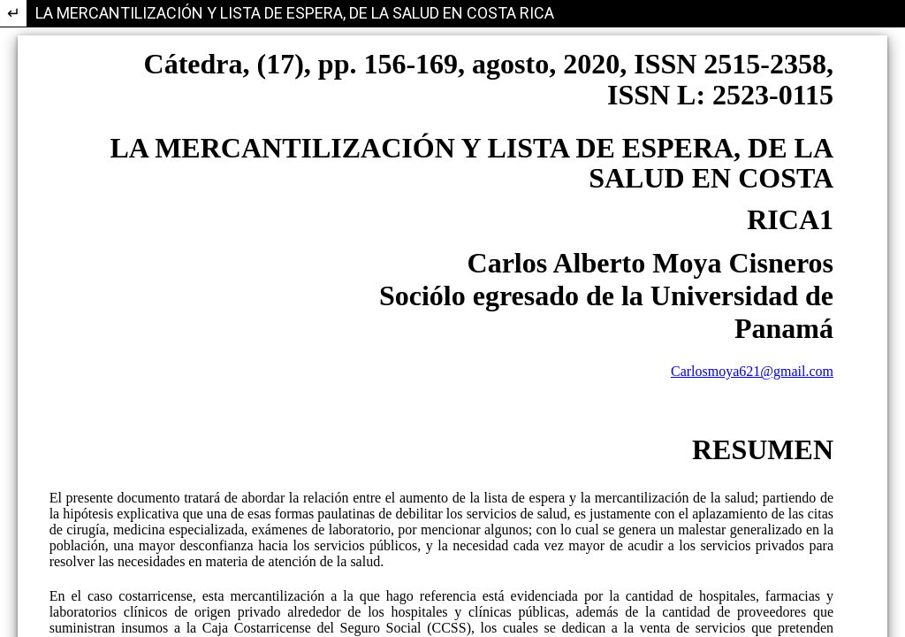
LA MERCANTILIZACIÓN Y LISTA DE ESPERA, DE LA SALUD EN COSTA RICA (294, 13)
